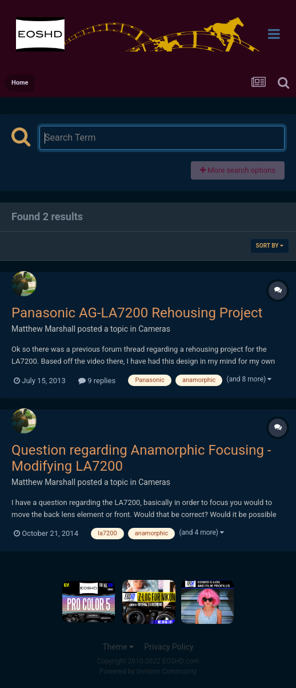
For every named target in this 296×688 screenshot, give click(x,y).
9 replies (96, 380)
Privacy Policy (168, 646)
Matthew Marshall (43, 328)
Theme (118, 646)
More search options (237, 170)
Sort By (269, 245)
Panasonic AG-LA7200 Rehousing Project (136, 313)
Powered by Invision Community (148, 671)
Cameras (154, 328)
